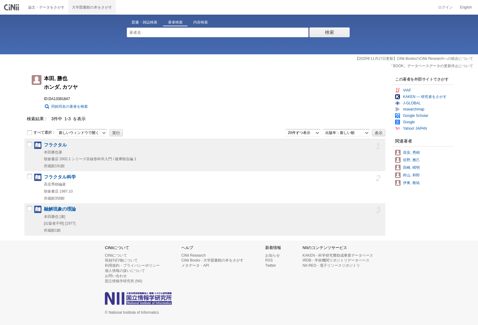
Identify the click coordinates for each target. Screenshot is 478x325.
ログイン (445, 7)
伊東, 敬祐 (411, 183)
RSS (269, 260)
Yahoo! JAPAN (415, 128)
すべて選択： (41, 132)
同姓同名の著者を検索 (69, 106)
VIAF (407, 90)
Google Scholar (415, 116)
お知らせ (272, 255)
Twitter (270, 265)
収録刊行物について (121, 260)
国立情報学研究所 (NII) (123, 281)
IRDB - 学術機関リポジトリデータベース (336, 260)
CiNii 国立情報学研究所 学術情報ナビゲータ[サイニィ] (12, 7)
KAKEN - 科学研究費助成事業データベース (338, 255)
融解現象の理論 (60, 209)
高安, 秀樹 (411, 152)
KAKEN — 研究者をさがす (425, 97)
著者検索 (175, 22)
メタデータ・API (195, 265)
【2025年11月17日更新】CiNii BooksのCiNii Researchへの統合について (414, 58)
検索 (329, 32)
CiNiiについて (116, 255)
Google (409, 122)
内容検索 (200, 22)
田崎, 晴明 (411, 167)
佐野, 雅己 (411, 160)
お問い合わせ (116, 276)
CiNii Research (193, 255)
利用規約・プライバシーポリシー (132, 265)
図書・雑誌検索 (144, 22)
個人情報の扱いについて (125, 271)
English (466, 7)
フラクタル (55, 145)
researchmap (413, 109)
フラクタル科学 (60, 177)
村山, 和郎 (411, 175)
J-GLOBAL (412, 103)
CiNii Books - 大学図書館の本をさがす (212, 260)
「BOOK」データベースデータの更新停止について (431, 66)
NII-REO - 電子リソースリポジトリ (331, 265)
